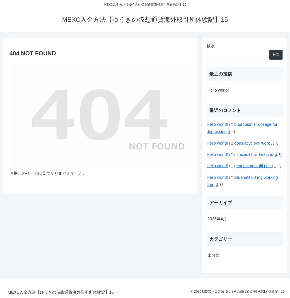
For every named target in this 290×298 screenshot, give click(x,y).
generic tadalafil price (253, 166)
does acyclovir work (252, 143)
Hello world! (218, 90)
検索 (211, 46)
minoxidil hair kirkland (253, 154)
